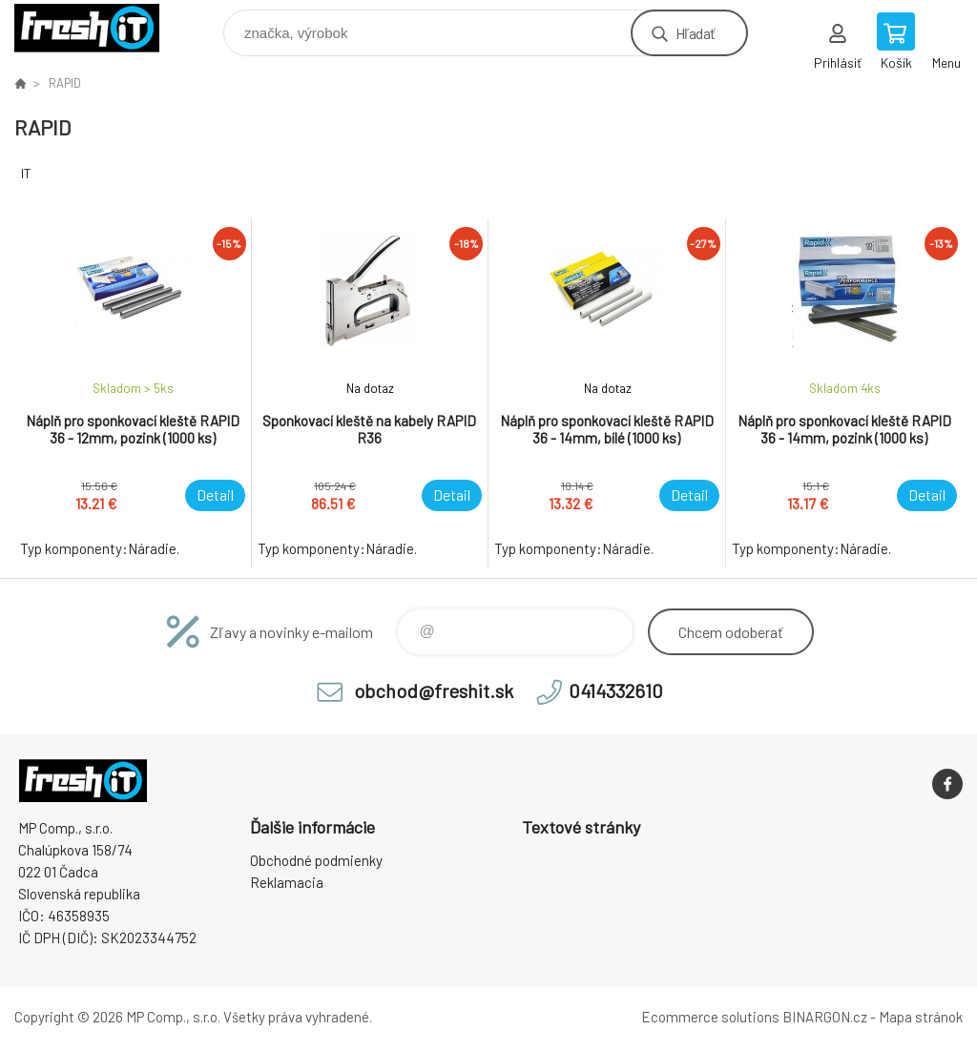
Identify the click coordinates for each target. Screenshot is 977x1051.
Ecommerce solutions (710, 1016)
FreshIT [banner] (98, 28)
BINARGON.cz (824, 1016)
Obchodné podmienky (316, 860)
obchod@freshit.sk (433, 690)
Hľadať (695, 33)
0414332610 (616, 690)
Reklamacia (286, 882)
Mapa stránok (921, 1016)
